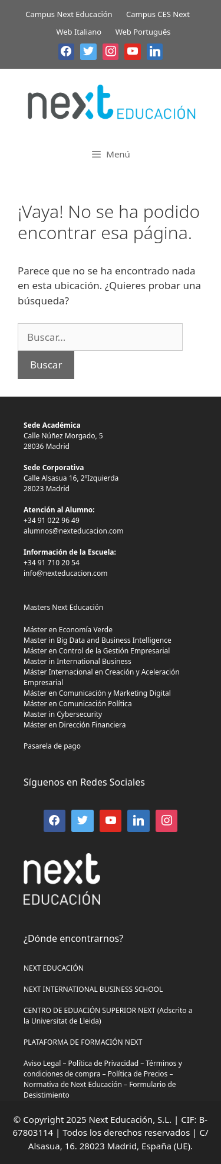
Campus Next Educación (69, 14)
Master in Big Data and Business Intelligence (97, 640)
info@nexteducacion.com (65, 573)
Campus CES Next (158, 14)
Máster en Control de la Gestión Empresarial (97, 651)
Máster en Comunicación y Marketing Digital (97, 693)
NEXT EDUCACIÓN (54, 968)
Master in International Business (77, 661)
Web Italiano (78, 31)
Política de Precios (138, 1074)
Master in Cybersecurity (63, 714)
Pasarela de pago (52, 746)
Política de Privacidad (103, 1063)
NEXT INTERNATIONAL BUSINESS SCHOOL (93, 989)
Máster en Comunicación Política (78, 704)
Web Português (143, 31)
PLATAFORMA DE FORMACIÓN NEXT (83, 1042)
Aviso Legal (42, 1063)
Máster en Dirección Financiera (75, 725)
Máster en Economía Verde (68, 630)
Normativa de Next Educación (73, 1084)
